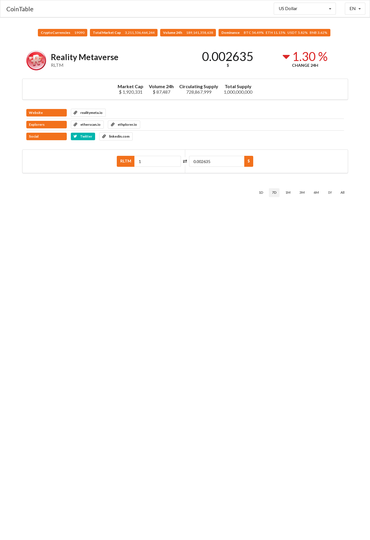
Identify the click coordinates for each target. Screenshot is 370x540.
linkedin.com (116, 136)
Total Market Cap (124, 32)
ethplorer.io (124, 124)
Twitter (82, 136)
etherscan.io (87, 124)
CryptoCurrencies (62, 32)
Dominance (274, 32)
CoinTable (20, 8)
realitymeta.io (88, 112)
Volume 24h (188, 32)
